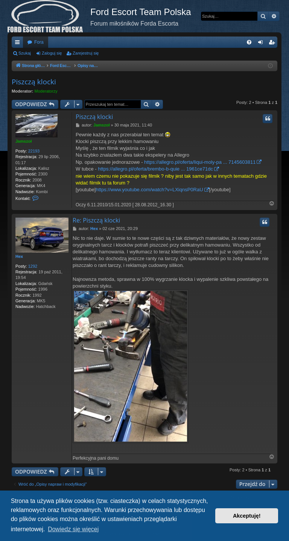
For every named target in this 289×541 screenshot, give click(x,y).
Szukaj (24, 53)
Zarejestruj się (86, 53)
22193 (34, 151)
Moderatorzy (46, 91)
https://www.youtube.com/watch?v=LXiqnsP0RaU (149, 189)
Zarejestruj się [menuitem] (273, 44)
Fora (39, 42)
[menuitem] (249, 42)
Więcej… (19, 44)
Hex (19, 256)
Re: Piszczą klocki (96, 220)
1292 (32, 266)
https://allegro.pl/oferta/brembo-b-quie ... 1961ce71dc (155, 169)
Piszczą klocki (34, 82)
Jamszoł (23, 141)
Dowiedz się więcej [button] (73, 529)
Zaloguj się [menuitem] (262, 44)
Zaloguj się (52, 53)
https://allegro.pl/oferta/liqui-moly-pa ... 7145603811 (200, 162)
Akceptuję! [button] (247, 516)
